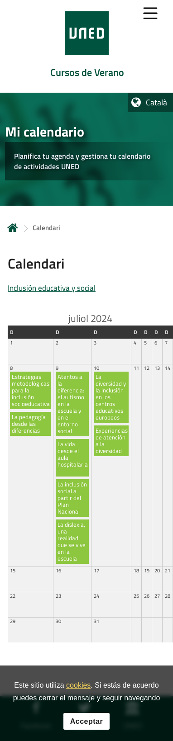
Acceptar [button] (86, 721)
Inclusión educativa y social (52, 288)
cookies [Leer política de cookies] (78, 685)
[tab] (86, 46)
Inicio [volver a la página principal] (13, 227)
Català (156, 102)
